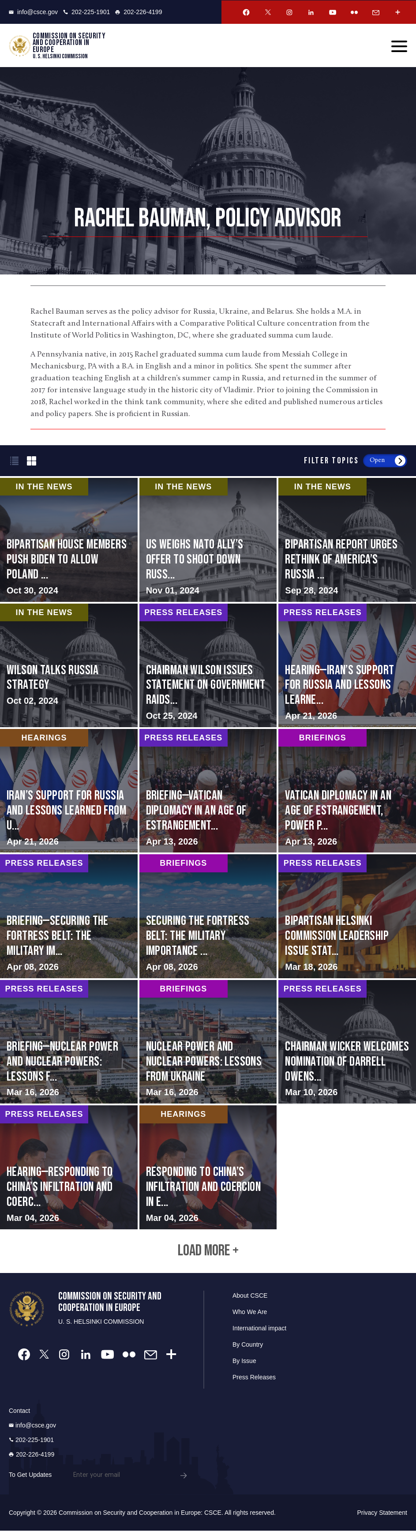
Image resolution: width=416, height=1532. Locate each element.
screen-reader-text (208, 540)
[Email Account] (376, 12)
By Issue (244, 1362)
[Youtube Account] (332, 12)
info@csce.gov (33, 11)
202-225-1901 (86, 11)
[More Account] (397, 12)
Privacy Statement (382, 1513)
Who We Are (249, 1313)
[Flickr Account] (354, 12)
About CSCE (249, 1296)
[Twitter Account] (267, 12)
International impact (259, 1329)
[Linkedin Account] (311, 12)
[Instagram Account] (289, 12)
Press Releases (254, 1378)
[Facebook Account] (246, 12)
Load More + (208, 1252)
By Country (247, 1345)
